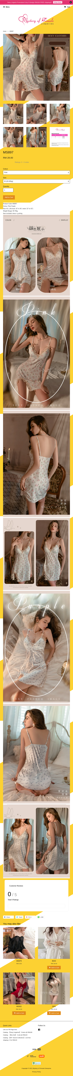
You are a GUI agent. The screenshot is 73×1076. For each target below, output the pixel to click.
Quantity (6, 186)
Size (4, 178)
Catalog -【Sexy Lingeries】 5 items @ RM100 (17, 1032)
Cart (67, 7)
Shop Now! (57, 2)
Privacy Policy (36, 1072)
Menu (6, 7)
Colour (5, 169)
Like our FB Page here (10, 1029)
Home (4, 31)
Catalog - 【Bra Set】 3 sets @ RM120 (15, 1035)
